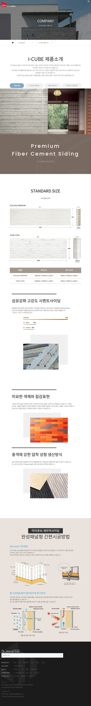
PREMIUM (26, 662)
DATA (3, 669)
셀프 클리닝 (52, 85)
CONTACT (5, 676)
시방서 (27, 669)
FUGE (37, 662)
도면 (22, 669)
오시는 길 (36, 673)
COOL (32, 662)
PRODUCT (5, 663)
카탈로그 (16, 669)
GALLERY (4, 666)
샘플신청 (23, 676)
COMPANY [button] (21, 43)
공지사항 (30, 676)
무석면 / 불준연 (71, 85)
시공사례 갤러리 (18, 666)
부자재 (43, 662)
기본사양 (17, 85)
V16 (15, 662)
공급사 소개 (29, 673)
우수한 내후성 (34, 85)
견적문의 (16, 676)
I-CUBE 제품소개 (19, 673)
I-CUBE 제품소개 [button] (43, 43)
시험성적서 (34, 669)
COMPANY (5, 673)
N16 (19, 662)
